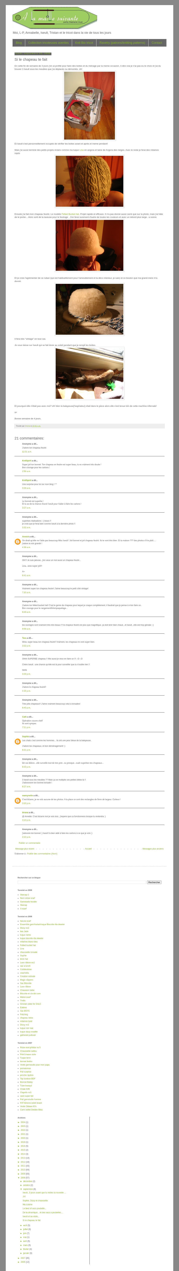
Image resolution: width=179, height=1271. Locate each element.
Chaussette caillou (28, 1051)
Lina (82, 150)
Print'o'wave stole (28, 1054)
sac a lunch (25, 966)
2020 (23, 1138)
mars (25, 1245)
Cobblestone (25, 969)
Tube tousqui (26, 1085)
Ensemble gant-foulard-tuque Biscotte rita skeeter (42, 924)
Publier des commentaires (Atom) (42, 854)
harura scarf (25, 921)
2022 (23, 1130)
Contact (157, 42)
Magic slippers (26, 980)
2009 (23, 1174)
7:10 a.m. (26, 592)
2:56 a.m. (26, 471)
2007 (23, 1258)
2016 (23, 1146)
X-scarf (23, 908)
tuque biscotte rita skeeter (31, 938)
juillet (25, 1229)
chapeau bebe (26, 1018)
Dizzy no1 (24, 1025)
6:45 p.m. (26, 708)
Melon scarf (25, 997)
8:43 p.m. (26, 767)
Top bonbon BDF (27, 1079)
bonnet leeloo (26, 1061)
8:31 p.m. (26, 750)
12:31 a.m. (27, 452)
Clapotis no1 (25, 1092)
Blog (19, 42)
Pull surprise (25, 1072)
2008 (23, 1178)
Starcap (23, 905)
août (25, 1225)
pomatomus (25, 1068)
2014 (23, 1154)
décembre (28, 1181)
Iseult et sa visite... (31, 1216)
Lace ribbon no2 (27, 962)
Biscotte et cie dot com (30, 993)
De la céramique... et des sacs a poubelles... (43, 1212)
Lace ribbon (25, 986)
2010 (23, 1170)
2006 (23, 1262)
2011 (23, 1166)
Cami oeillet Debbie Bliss (31, 1110)
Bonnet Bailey (26, 1082)
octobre (26, 1185)
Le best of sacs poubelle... (34, 1208)
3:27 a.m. (26, 508)
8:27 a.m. (26, 786)
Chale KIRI (25, 1089)
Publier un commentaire (29, 843)
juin (25, 1233)
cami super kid (26, 1096)
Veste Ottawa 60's (28, 1106)
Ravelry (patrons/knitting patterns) (122, 42)
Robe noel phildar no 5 (30, 1047)
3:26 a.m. (26, 488)
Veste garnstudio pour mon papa (34, 1065)
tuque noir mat (26, 1028)
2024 (23, 1122)
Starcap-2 (24, 895)
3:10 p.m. (26, 803)
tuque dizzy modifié (29, 1032)
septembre (28, 1189)
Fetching (24, 1014)
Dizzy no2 (24, 928)
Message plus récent (24, 849)
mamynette (27, 795)
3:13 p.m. (26, 820)
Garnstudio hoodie (28, 902)
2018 (23, 1142)
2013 (23, 1158)
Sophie (25, 736)
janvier (26, 1253)
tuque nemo (25, 935)
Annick (25, 536)
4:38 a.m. (26, 547)
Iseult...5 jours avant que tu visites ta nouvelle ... (44, 1192)
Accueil (88, 849)
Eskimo (23, 1007)
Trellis (23, 1000)
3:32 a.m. (26, 527)
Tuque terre (25, 1058)
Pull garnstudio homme (30, 1099)
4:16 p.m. (26, 691)
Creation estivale (27, 976)
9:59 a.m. (26, 629)
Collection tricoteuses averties (48, 42)
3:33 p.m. (26, 674)
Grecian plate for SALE (30, 1004)
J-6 (24, 1196)
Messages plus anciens (153, 849)
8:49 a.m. (26, 612)
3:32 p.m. (26, 646)
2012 (23, 1162)
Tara (24, 638)
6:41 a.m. (26, 575)
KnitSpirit (26, 460)
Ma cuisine (27, 1204)
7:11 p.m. (26, 727)
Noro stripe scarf (27, 898)
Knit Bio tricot (84, 42)
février (26, 1249)
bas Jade (24, 931)
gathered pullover (28, 1035)
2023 (23, 1126)
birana (25, 812)
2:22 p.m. (26, 837)
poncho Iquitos (26, 1075)
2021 (23, 1134)
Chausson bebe (27, 990)
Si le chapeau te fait (31, 1220)
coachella (24, 973)
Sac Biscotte (25, 983)
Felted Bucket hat (70, 214)
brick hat (24, 959)
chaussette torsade (28, 952)
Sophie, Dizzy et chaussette (35, 1200)
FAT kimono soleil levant (31, 1103)
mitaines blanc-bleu (29, 942)
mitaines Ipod (26, 1021)
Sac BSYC (25, 1011)
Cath (24, 717)
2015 (23, 1150)
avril (25, 1241)
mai (25, 1237)
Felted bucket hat (28, 945)
